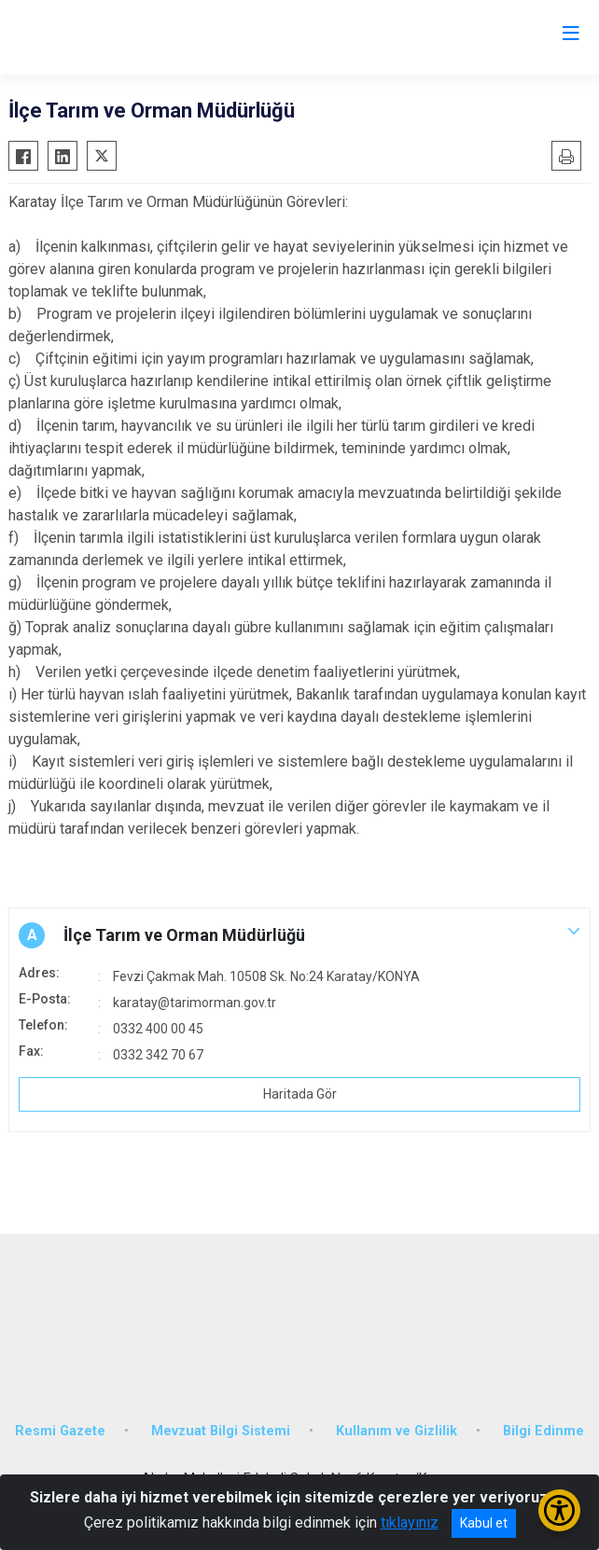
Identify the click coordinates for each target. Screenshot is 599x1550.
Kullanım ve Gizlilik (396, 1431)
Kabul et (484, 1522)
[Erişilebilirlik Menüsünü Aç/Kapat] (559, 1510)
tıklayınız (410, 1522)
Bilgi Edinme (543, 1431)
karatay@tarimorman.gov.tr (194, 1002)
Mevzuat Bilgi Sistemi (220, 1431)
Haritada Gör (300, 1093)
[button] (299, 935)
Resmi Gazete (60, 1431)
